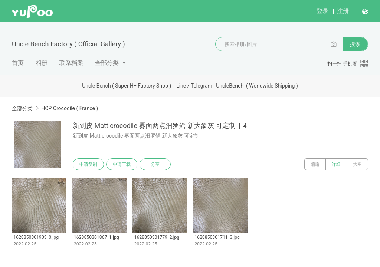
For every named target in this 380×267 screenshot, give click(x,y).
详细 (336, 164)
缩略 (315, 164)
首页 (18, 62)
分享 (155, 164)
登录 (322, 10)
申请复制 (88, 164)
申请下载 (122, 164)
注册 (343, 10)
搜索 (355, 44)
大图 (357, 164)
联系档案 (71, 62)
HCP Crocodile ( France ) (69, 108)
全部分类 (107, 62)
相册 (42, 62)
